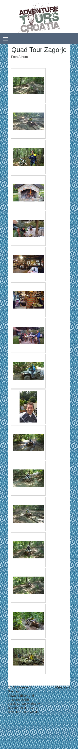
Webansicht (62, 687)
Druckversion (19, 687)
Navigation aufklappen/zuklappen (39, 38)
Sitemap (13, 691)
